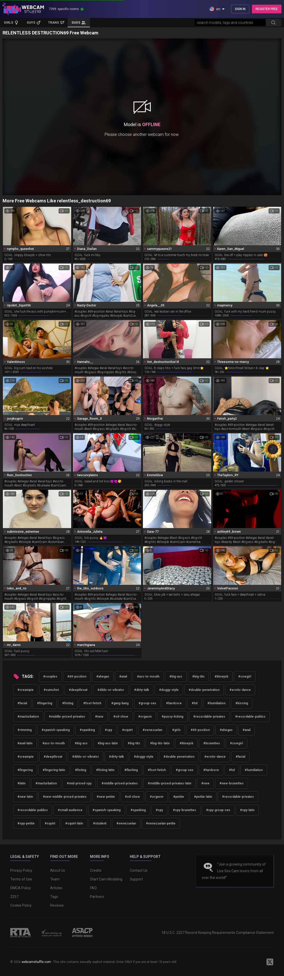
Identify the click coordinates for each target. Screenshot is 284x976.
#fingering (44, 703)
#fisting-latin (105, 770)
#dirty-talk (141, 690)
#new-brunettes (231, 783)
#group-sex (147, 703)
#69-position (76, 676)
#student (99, 823)
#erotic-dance (240, 690)
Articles (56, 888)
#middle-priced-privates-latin (169, 783)
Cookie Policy (21, 905)
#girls (176, 730)
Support (136, 879)
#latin (21, 783)
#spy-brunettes (184, 810)
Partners (97, 896)
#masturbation (28, 716)
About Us (57, 870)
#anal (123, 676)
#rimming (24, 730)
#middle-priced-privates (67, 716)
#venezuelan (152, 730)
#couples (50, 676)
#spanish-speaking (56, 730)
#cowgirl (244, 676)
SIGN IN (240, 9)
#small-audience (70, 810)
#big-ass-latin (108, 743)
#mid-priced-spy (79, 783)
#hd (194, 703)
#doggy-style (169, 690)
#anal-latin (24, 743)
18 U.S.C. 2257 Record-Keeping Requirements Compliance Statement (217, 933)
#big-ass (175, 676)
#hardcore (174, 703)
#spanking (87, 730)
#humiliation (216, 703)
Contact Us (139, 870)
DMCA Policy (20, 888)
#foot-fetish (92, 703)
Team (55, 879)
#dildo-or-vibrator (110, 690)
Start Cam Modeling (106, 879)
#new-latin (25, 797)
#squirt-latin (74, 823)
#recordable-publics (250, 716)
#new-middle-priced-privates (65, 797)
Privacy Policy (21, 870)
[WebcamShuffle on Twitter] (270, 962)
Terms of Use (21, 879)
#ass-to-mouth (148, 676)
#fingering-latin (54, 770)
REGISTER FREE (266, 9)
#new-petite (106, 797)
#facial (22, 703)
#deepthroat (78, 690)
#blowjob (221, 676)
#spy (108, 730)
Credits (96, 870)
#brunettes (211, 743)
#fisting (67, 703)
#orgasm (145, 716)
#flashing (131, 770)
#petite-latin (203, 797)
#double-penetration (204, 690)
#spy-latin (247, 810)
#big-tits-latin (160, 743)
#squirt (127, 730)
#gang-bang (120, 703)
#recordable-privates (209, 716)
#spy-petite (26, 823)
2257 (14, 896)
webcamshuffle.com (36, 962)
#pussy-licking (172, 716)
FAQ (93, 888)
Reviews (57, 905)
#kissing (241, 703)
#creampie (25, 690)
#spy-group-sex (218, 810)
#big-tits (198, 676)
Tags (54, 896)
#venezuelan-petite (161, 823)
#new (99, 716)
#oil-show (120, 716)
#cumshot (51, 690)
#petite (178, 797)
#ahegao (102, 676)
